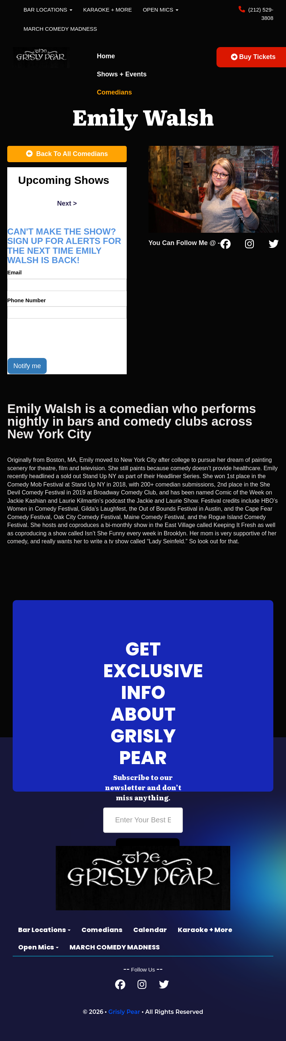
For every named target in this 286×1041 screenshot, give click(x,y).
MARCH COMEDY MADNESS (60, 29)
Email (14, 272)
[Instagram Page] (249, 245)
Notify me (27, 366)
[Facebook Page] (225, 245)
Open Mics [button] (160, 10)
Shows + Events (122, 74)
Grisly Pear (124, 1011)
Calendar (150, 929)
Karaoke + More (107, 10)
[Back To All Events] (67, 154)
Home (106, 56)
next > (67, 203)
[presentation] (62, 338)
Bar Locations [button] (48, 10)
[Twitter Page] (274, 245)
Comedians (114, 92)
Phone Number (26, 300)
